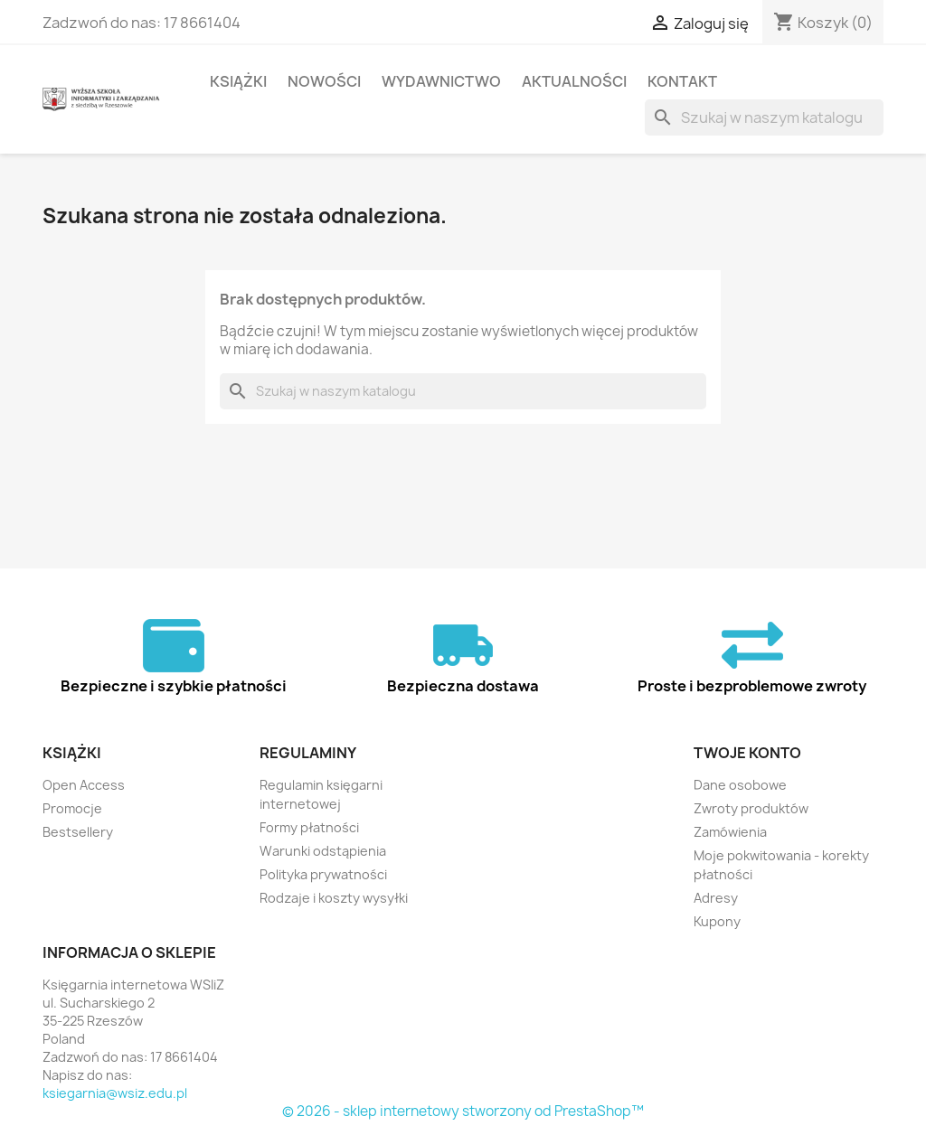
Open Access (84, 784)
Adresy (716, 897)
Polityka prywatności (323, 874)
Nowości (324, 81)
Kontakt (682, 81)
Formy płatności (309, 827)
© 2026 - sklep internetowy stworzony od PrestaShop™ (463, 1111)
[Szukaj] (764, 117)
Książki (238, 81)
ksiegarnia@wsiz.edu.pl (115, 1093)
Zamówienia (730, 831)
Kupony (717, 921)
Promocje (72, 808)
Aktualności (574, 81)
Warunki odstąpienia (323, 850)
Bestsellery (78, 831)
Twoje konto (747, 753)
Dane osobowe (740, 784)
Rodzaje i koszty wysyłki (334, 897)
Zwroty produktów (751, 808)
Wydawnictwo (441, 81)
